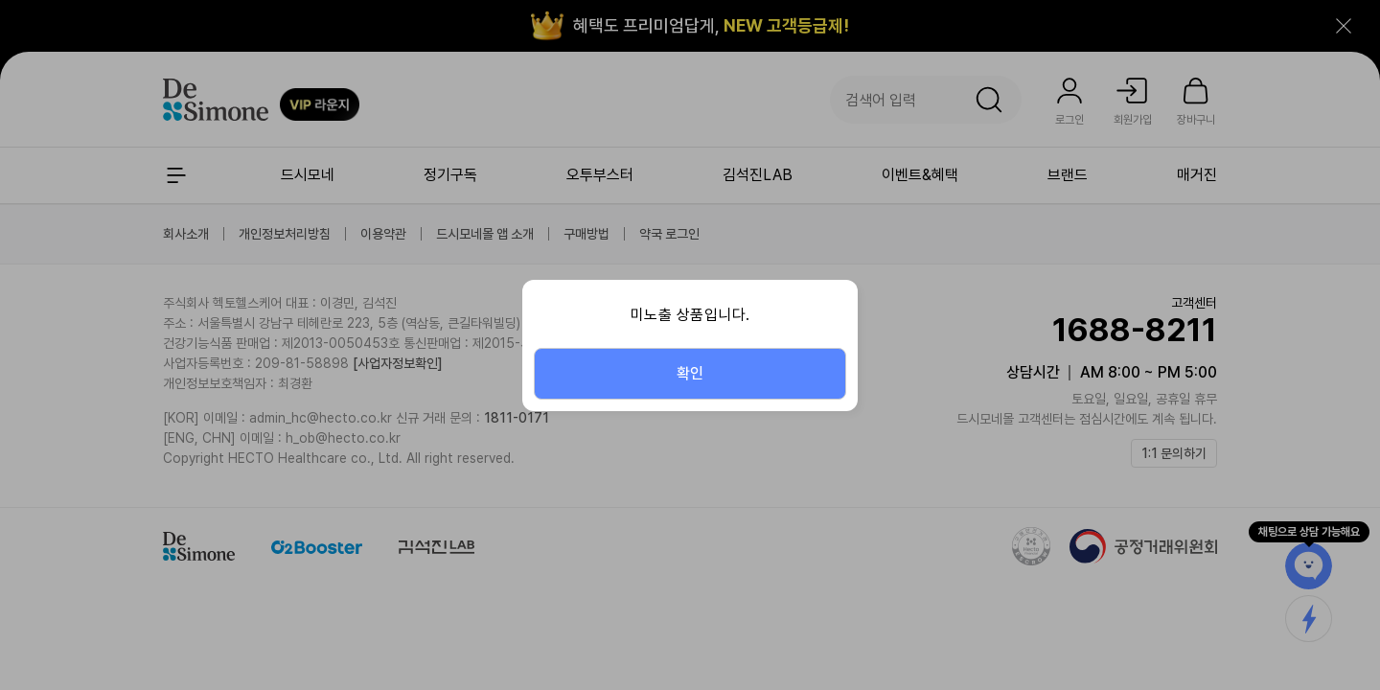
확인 (690, 373)
